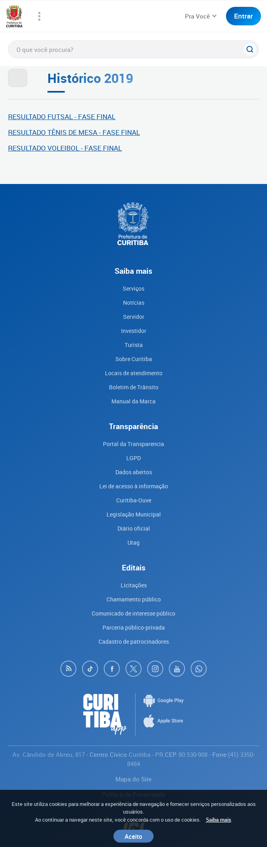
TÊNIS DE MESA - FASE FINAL (93, 132)
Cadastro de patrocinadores (134, 641)
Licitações (134, 585)
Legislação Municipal (134, 514)
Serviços (133, 288)
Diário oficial (133, 528)
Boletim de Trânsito (133, 387)
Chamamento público (134, 599)
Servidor (133, 316)
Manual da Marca (133, 401)
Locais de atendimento (133, 373)
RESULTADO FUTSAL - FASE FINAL (61, 116)
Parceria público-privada (134, 627)
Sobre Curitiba (133, 359)
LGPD (133, 458)
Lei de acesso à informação (133, 486)
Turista (134, 345)
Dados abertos (133, 472)
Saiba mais (218, 819)
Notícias (133, 302)
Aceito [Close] (133, 836)
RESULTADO (27, 132)
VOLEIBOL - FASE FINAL (84, 148)
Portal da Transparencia (133, 444)
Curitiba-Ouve (133, 500)
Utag (133, 542)
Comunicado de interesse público (133, 613)
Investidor (133, 331)
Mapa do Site (133, 779)
